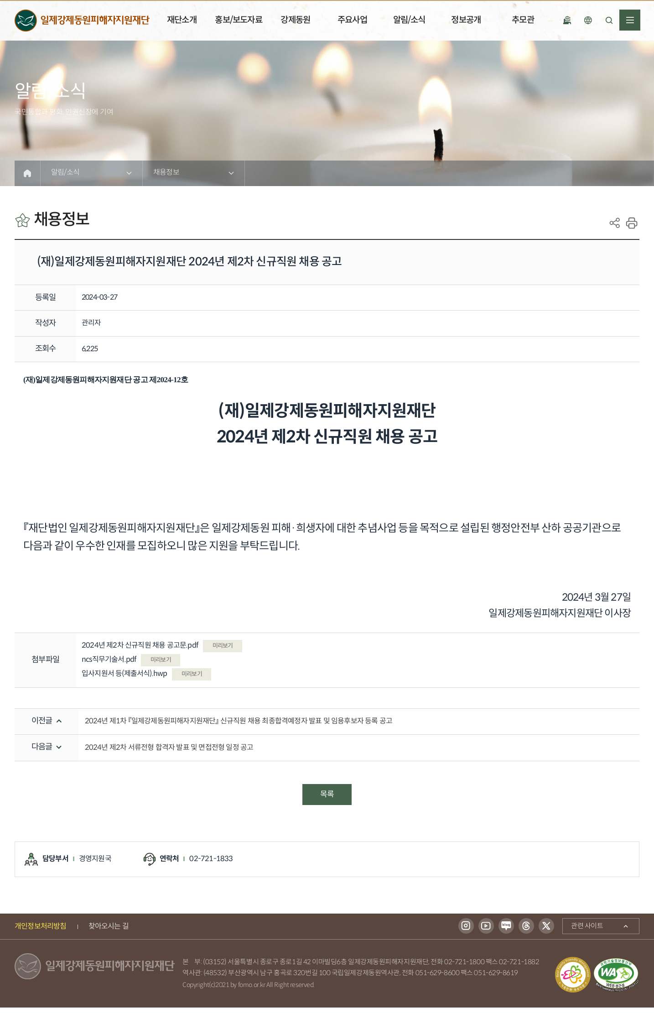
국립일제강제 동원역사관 (566, 20)
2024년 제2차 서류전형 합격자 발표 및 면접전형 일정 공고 (169, 752)
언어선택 (587, 20)
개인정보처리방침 (41, 931)
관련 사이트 (582, 929)
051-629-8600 (437, 978)
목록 (327, 799)
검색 (608, 20)
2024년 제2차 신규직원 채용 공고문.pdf (143, 650)
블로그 (506, 931)
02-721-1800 (464, 967)
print (631, 223)
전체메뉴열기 (629, 20)
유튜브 (486, 931)
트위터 (546, 931)
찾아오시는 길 (108, 931)
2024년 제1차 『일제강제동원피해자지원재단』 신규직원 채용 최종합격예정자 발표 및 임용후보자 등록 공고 (239, 726)
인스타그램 (466, 931)
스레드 (526, 931)
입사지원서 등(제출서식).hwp (128, 679)
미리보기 (226, 651)
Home (27, 173)
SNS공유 (615, 223)
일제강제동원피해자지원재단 (82, 21)
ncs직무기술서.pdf (113, 664)
